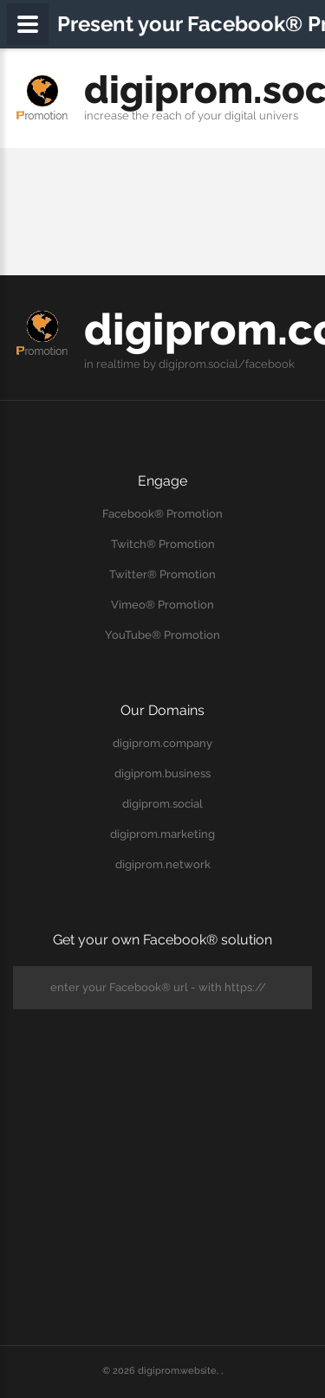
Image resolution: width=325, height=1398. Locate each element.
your (210, 115)
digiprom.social (162, 803)
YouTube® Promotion (162, 634)
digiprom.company (162, 743)
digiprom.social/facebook (227, 364)
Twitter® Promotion (162, 574)
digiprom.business (162, 773)
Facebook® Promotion (162, 513)
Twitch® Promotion (163, 544)
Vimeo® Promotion (162, 604)
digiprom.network (163, 864)
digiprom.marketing (162, 834)
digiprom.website (177, 1370)
